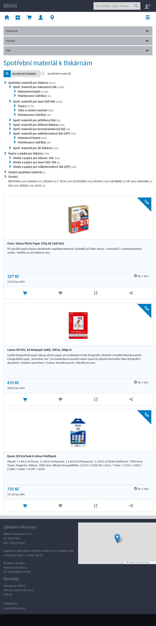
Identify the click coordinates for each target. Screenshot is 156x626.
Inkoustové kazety (33, 91)
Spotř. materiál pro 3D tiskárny (35, 148)
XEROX (27, 185)
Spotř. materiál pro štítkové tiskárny (39, 125)
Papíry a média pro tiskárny (28, 153)
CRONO (49, 181)
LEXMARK (144, 181)
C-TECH (64, 181)
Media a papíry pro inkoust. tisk (36, 158)
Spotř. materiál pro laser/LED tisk (37, 101)
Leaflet (130, 562)
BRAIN (10, 6)
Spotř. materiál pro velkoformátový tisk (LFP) (44, 133)
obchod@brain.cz (14, 608)
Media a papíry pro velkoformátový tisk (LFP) (44, 167)
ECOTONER (83, 181)
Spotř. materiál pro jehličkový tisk (36, 120)
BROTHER (17, 181)
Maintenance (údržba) (34, 96)
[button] (117, 538)
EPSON (101, 181)
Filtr (77, 50)
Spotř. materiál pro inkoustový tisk (38, 87)
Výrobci (77, 40)
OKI (13, 185)
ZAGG (40, 185)
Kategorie (77, 31)
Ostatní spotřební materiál (26, 172)
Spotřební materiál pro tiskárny (32, 83)
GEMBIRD (118, 181)
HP (131, 181)
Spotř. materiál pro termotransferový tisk (41, 129)
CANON (35, 181)
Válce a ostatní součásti (35, 110)
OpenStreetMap (143, 562)
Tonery (26, 106)
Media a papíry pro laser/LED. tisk (36, 162)
